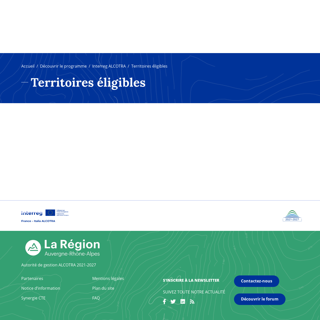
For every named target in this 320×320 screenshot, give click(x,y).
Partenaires (32, 278)
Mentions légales (108, 278)
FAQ (96, 298)
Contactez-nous (256, 281)
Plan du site (103, 288)
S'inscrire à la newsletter (191, 280)
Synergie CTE (33, 298)
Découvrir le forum (259, 299)
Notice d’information (40, 288)
